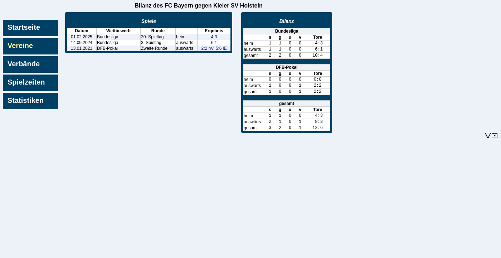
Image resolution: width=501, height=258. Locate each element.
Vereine (20, 45)
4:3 (214, 36)
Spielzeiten (26, 82)
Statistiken (26, 100)
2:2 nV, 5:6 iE (214, 48)
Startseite (24, 27)
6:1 (214, 42)
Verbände (24, 64)
